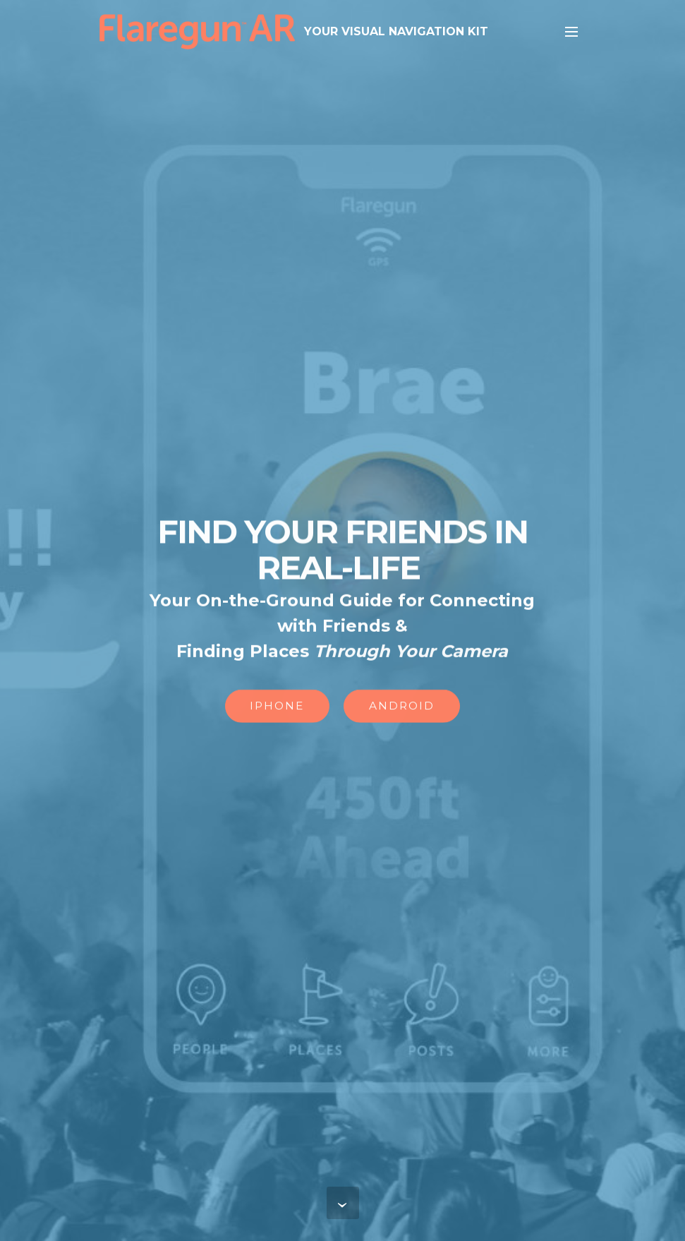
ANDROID (402, 707)
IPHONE (277, 707)
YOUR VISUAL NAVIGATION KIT (396, 31)
